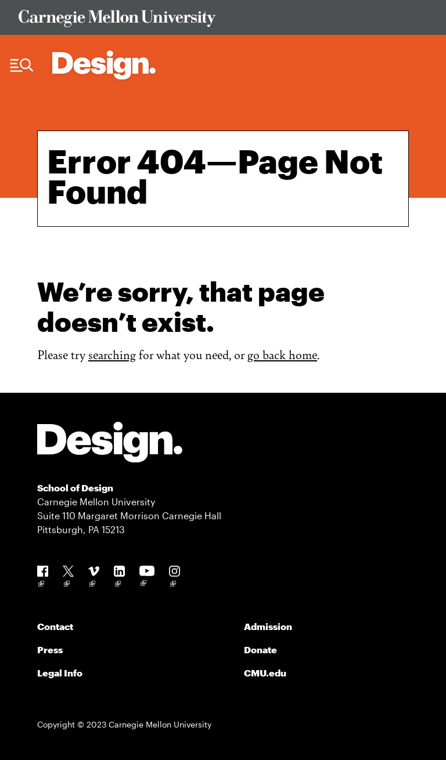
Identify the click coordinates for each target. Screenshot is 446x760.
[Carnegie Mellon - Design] (109, 444)
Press (50, 649)
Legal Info (59, 672)
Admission (268, 626)
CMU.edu (265, 672)
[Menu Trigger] (21, 65)
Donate (260, 649)
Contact (55, 626)
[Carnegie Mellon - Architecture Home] (104, 64)
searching (112, 354)
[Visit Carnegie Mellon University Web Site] (223, 20)
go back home (282, 354)
